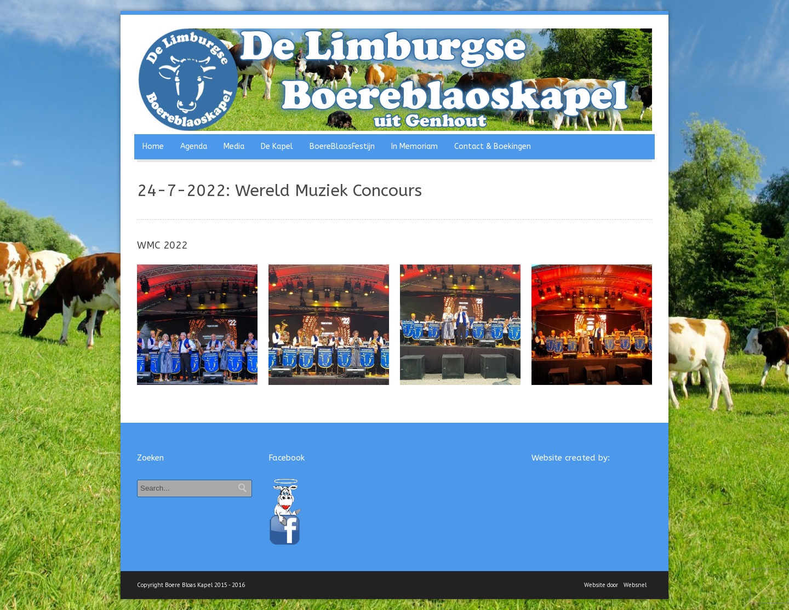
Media (234, 146)
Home (153, 146)
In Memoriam (414, 146)
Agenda (193, 146)
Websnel (635, 585)
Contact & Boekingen (492, 146)
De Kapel (277, 146)
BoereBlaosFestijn (342, 146)
